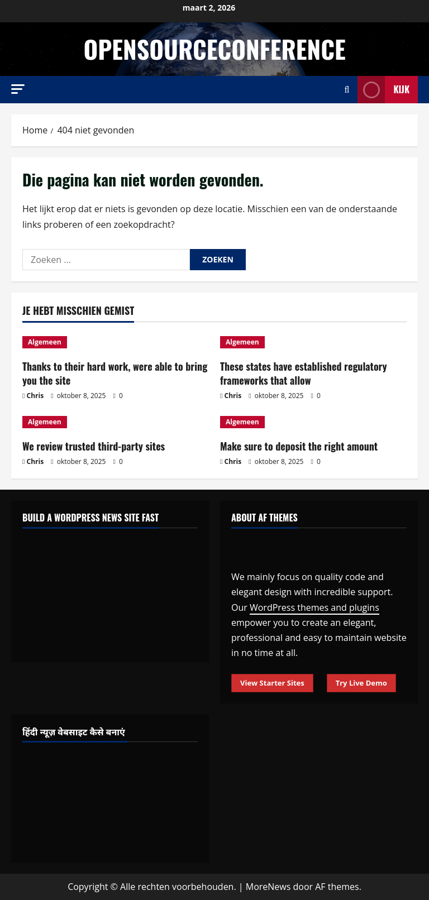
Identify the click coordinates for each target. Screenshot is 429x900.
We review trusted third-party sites (93, 446)
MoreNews (268, 886)
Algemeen (44, 342)
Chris (35, 395)
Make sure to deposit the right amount (299, 446)
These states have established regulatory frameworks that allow (303, 373)
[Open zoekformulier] (347, 89)
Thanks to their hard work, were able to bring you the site (114, 373)
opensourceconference (214, 49)
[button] (18, 89)
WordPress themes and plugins (314, 607)
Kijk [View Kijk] (383, 89)
